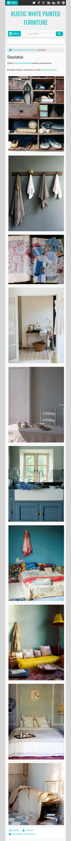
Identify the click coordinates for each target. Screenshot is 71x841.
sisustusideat (17, 834)
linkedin (53, 3)
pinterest (63, 3)
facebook (38, 3)
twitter (33, 3)
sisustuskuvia (29, 834)
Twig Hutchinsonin (22, 63)
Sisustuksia (15, 57)
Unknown (30, 830)
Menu (14, 3)
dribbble (58, 3)
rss (48, 3)
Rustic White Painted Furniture (35, 18)
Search (59, 33)
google (43, 3)
